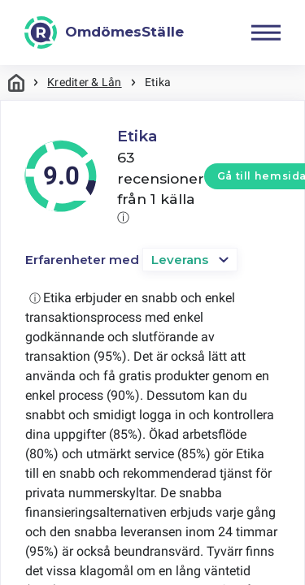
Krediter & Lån (84, 82)
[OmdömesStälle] (104, 32)
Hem (16, 82)
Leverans (179, 259)
